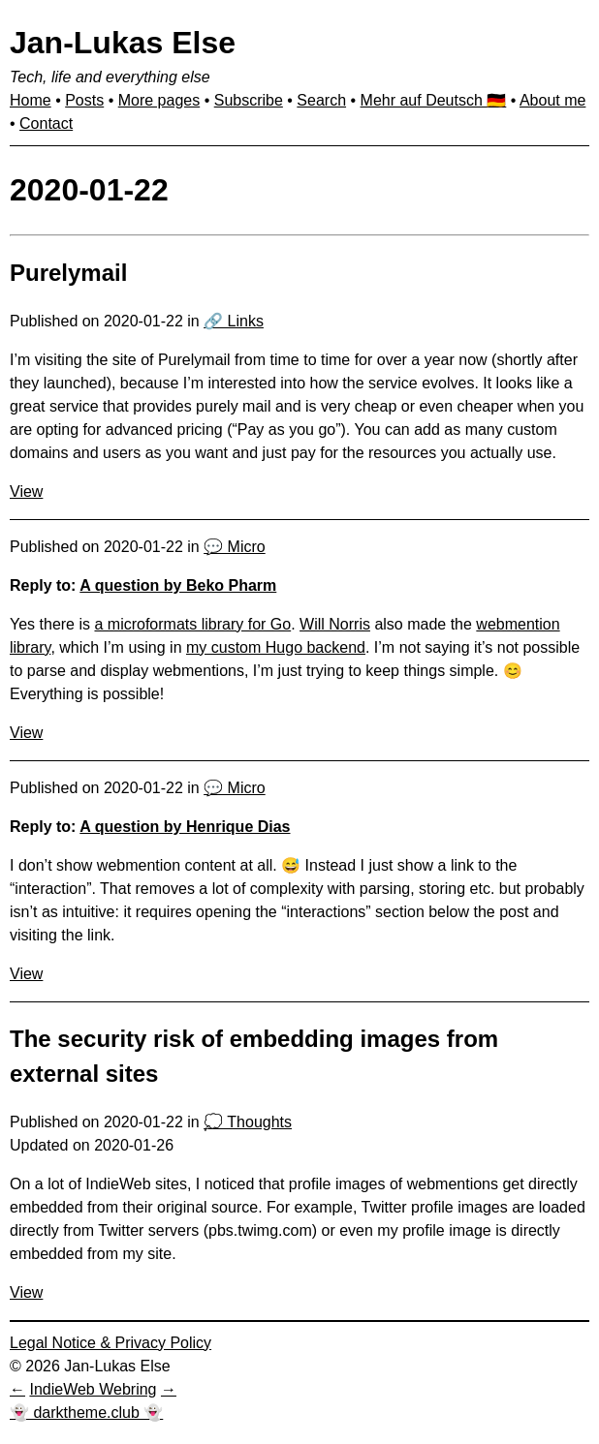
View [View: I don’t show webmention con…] (26, 974)
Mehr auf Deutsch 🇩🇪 (434, 100)
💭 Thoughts (248, 1122)
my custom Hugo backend (275, 647)
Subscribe (248, 100)
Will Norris (335, 624)
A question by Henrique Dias (184, 826)
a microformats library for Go (192, 624)
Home (30, 100)
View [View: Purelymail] (26, 491)
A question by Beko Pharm (177, 585)
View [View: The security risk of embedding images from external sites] (26, 1292)
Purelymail (68, 273)
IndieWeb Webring (92, 1389)
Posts (84, 100)
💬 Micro (235, 546)
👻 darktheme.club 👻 (86, 1412)
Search (321, 100)
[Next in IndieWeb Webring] (168, 1389)
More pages (159, 100)
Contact (46, 123)
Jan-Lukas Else (123, 42)
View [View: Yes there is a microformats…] (26, 732)
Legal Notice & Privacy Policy (110, 1343)
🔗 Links (234, 321)
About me (552, 100)
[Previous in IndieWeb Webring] (17, 1389)
